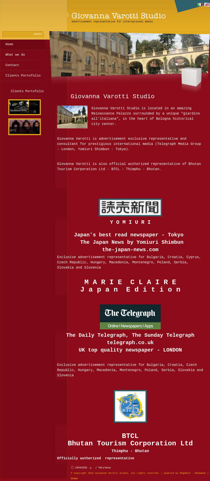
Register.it (185, 473)
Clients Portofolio (23, 76)
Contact (12, 65)
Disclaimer (200, 473)
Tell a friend (104, 467)
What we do (15, 55)
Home (9, 44)
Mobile (74, 478)
